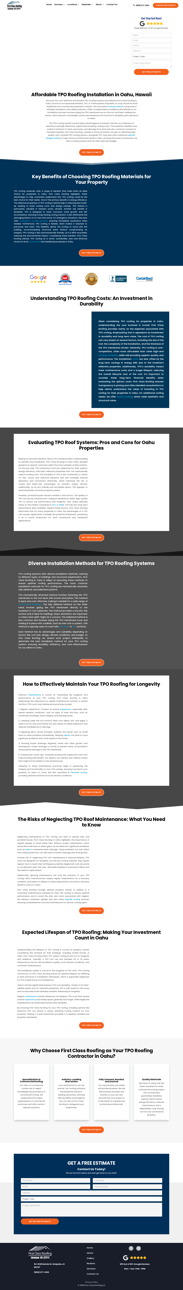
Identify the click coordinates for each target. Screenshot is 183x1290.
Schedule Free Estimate (166, 5)
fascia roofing (124, 396)
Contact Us (111, 4)
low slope (64, 626)
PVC (54, 505)
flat (74, 626)
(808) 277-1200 (142, 5)
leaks (27, 849)
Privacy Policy (91, 1282)
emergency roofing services (34, 221)
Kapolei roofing (72, 899)
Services (58, 4)
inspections (65, 709)
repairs (67, 735)
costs (135, 359)
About (99, 4)
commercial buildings (30, 604)
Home (49, 4)
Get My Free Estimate (40, 1221)
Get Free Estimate (91, 152)
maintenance (34, 695)
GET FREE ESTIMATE (151, 72)
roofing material (115, 106)
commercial (34, 241)
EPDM (61, 505)
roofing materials (108, 355)
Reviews (91, 1264)
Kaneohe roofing (79, 772)
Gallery (90, 1258)
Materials (86, 4)
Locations (72, 4)
